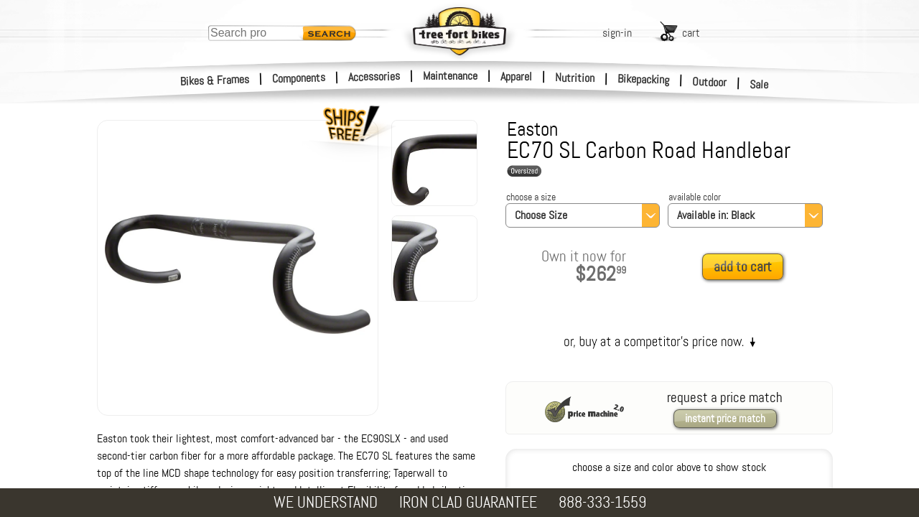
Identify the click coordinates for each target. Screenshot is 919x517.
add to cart (743, 267)
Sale (759, 85)
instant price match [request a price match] (725, 418)
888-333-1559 (602, 502)
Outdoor (709, 82)
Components (299, 78)
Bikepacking (643, 79)
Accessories (374, 76)
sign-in (617, 32)
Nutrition (574, 77)
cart (691, 32)
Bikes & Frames (215, 80)
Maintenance (450, 75)
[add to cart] (747, 267)
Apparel (516, 76)
